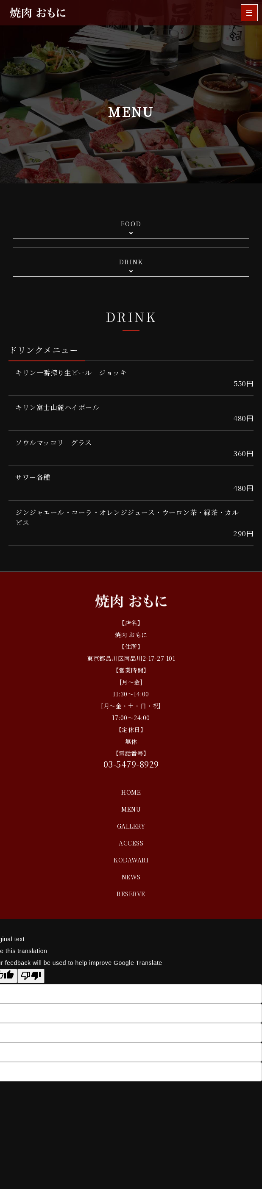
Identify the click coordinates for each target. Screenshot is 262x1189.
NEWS (131, 877)
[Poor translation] (31, 976)
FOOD (131, 223)
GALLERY (131, 826)
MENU (131, 809)
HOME (131, 792)
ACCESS (131, 843)
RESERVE (131, 894)
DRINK (131, 262)
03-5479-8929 (131, 764)
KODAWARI (131, 860)
